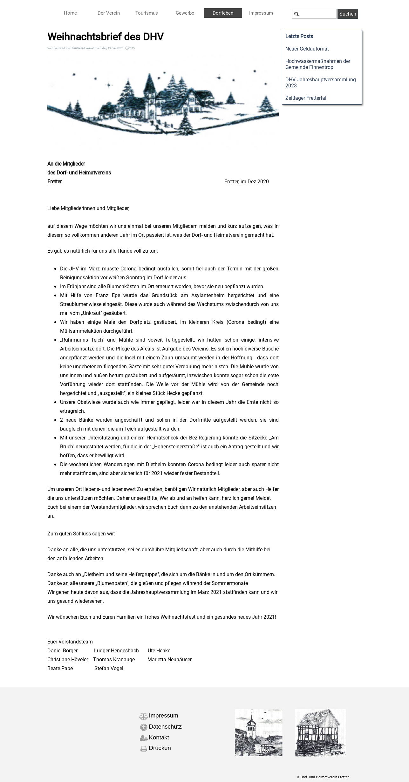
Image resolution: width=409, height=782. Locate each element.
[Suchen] (314, 14)
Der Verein (109, 13)
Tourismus (146, 13)
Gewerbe (185, 13)
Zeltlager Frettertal (305, 98)
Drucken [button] (160, 748)
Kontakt (159, 737)
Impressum (163, 715)
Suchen (347, 14)
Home (70, 13)
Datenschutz (165, 726)
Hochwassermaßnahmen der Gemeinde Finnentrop (317, 64)
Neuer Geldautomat (307, 49)
